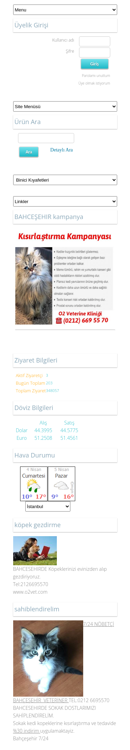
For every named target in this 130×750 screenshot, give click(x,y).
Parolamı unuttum (96, 75)
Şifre (70, 51)
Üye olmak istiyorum (94, 83)
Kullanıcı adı (63, 40)
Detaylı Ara (61, 149)
